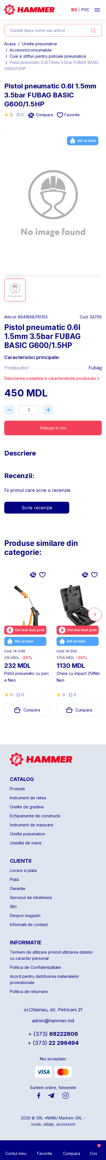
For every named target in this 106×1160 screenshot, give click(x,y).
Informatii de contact (29, 924)
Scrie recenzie (36, 507)
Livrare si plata (23, 870)
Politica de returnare (29, 991)
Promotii (17, 788)
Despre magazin (25, 915)
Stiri (13, 906)
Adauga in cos (53, 427)
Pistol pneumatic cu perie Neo (26, 676)
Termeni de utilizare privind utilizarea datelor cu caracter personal (51, 955)
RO (74, 9)
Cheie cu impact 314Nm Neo (78, 676)
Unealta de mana (25, 842)
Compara (40, 114)
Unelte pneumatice (39, 43)
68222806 (53, 1034)
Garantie (17, 888)
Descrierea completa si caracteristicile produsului (52, 378)
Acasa (10, 43)
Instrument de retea (28, 797)
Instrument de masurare (31, 824)
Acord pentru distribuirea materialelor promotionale (44, 979)
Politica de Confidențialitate (35, 967)
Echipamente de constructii (35, 815)
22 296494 (53, 1043)
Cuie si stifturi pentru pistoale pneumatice (48, 56)
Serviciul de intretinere (31, 897)
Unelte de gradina (27, 806)
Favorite (68, 115)
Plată (14, 879)
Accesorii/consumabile (31, 50)
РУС (85, 9)
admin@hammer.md (53, 1020)
